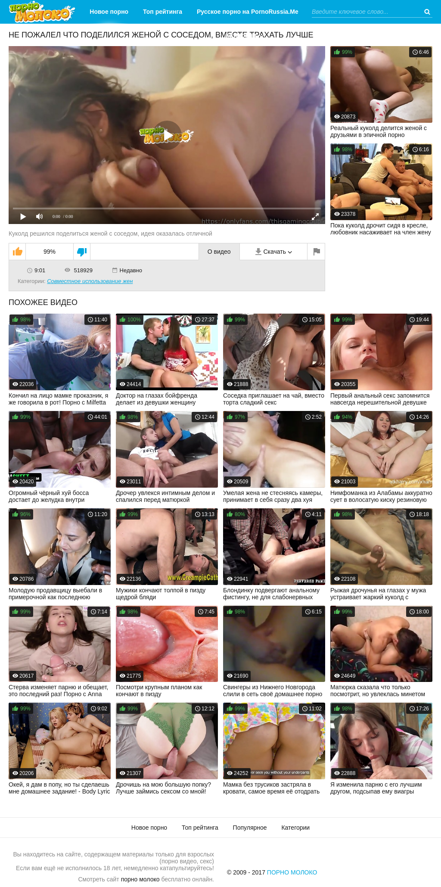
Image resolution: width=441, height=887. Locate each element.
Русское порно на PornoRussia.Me (247, 11)
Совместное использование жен (90, 281)
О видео (219, 251)
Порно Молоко (292, 872)
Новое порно (109, 11)
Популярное (250, 827)
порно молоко (140, 879)
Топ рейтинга (162, 11)
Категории (241, 35)
